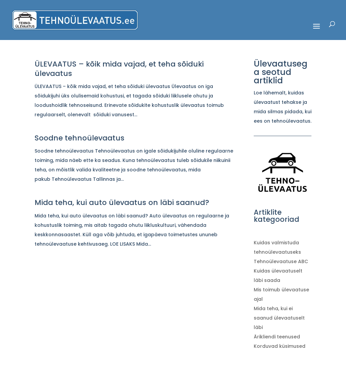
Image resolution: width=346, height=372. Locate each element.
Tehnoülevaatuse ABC (281, 261)
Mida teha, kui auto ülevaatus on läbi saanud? (122, 202)
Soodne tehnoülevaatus (80, 138)
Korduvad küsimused (279, 346)
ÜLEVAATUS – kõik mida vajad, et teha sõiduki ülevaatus (119, 69)
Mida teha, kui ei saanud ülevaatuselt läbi (279, 318)
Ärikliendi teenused (277, 336)
